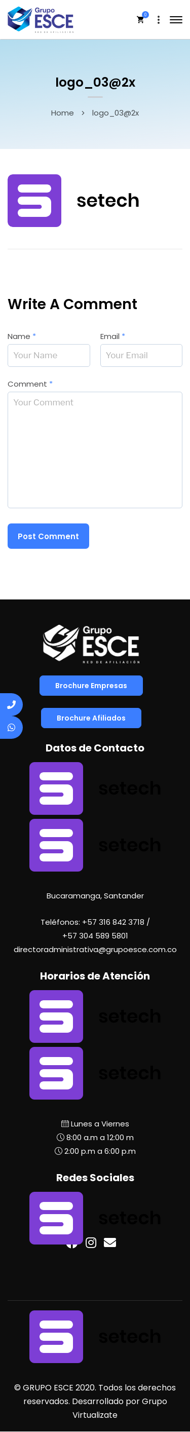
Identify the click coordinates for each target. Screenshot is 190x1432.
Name (22, 336)
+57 (95, 935)
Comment (30, 384)
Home (62, 112)
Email (112, 336)
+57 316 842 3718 (113, 922)
